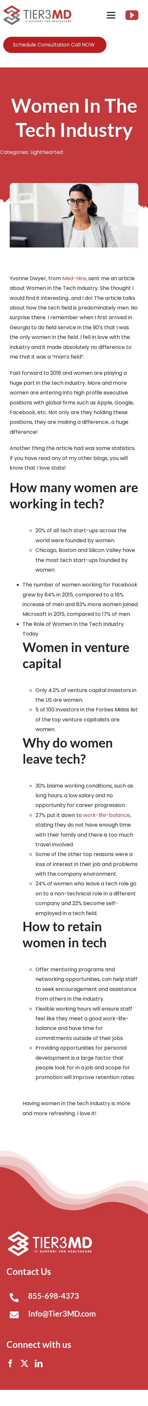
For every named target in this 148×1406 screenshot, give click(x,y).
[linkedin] (39, 1363)
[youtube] (131, 15)
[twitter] (24, 1363)
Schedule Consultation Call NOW (54, 44)
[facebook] (10, 1363)
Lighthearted (46, 152)
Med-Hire (74, 278)
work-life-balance (106, 815)
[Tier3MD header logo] (37, 8)
